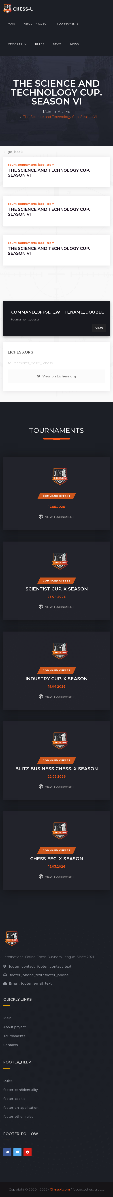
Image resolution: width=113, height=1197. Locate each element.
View (99, 328)
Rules (39, 44)
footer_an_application (20, 1108)
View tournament (56, 517)
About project (36, 23)
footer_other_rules (18, 1117)
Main (11, 23)
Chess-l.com (60, 1189)
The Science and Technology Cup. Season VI (49, 173)
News (57, 44)
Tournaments (67, 23)
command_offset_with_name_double (57, 312)
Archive (64, 111)
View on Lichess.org (56, 376)
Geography (17, 44)
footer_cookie (14, 1099)
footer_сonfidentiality (20, 1090)
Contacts (10, 1045)
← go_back (13, 152)
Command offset (56, 496)
